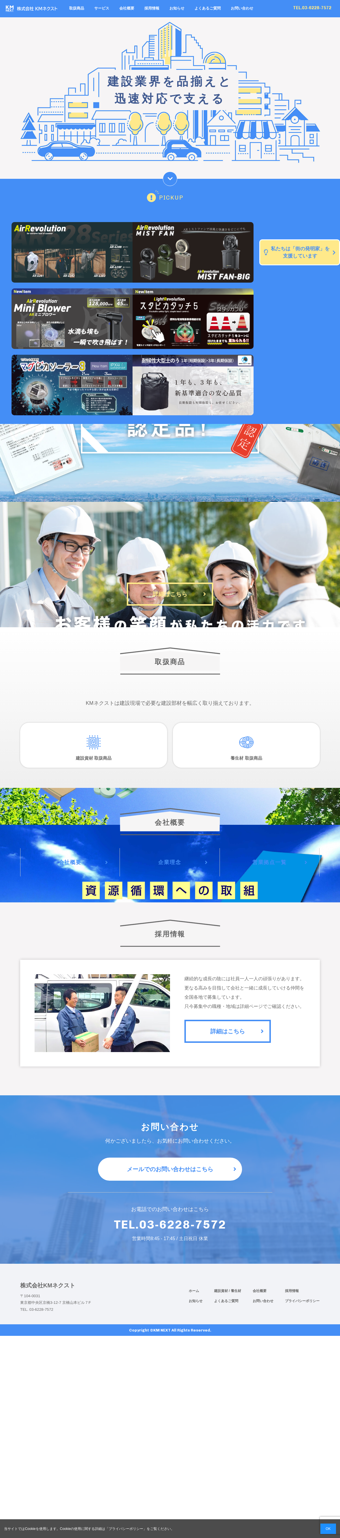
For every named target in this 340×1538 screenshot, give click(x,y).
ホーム (194, 1291)
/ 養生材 (235, 1291)
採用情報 (151, 8)
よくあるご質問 (207, 8)
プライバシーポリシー (302, 1301)
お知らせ (176, 8)
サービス (101, 8)
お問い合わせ (242, 8)
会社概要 (126, 8)
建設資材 (221, 1291)
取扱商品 (76, 8)
